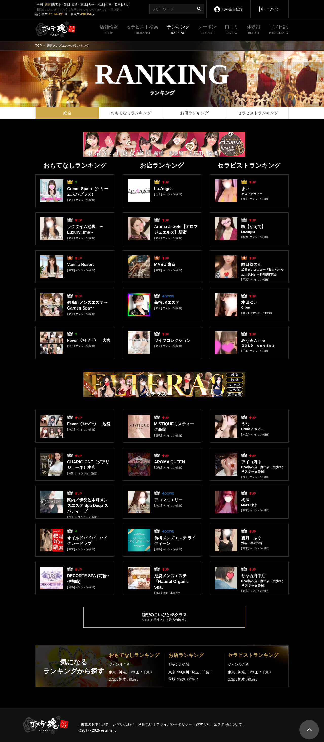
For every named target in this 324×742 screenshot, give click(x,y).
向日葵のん (251, 264)
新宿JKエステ (166, 302)
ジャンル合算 (119, 664)
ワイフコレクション (172, 340)
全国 (40, 4)
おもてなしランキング (131, 113)
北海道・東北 (77, 4)
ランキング (178, 29)
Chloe (245, 308)
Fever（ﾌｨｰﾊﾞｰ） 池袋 (88, 424)
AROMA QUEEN (169, 462)
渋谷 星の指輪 (251, 543)
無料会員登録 (228, 5)
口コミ (231, 29)
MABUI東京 (164, 264)
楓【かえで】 (253, 226)
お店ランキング (194, 113)
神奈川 (125, 672)
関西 (55, 4)
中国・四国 (112, 4)
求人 (125, 4)
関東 (48, 4)
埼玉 (136, 672)
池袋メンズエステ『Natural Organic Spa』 (171, 581)
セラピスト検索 (142, 29)
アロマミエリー (168, 500)
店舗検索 (109, 29)
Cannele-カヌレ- (252, 429)
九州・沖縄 (96, 4)
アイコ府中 (251, 462)
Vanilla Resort (80, 264)
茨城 (113, 679)
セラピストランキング (258, 113)
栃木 (123, 679)
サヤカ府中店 (253, 576)
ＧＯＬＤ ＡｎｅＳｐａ (258, 345)
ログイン (269, 5)
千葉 (147, 672)
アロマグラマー (251, 194)
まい (245, 189)
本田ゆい (249, 302)
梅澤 (245, 500)
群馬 (133, 679)
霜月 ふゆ (251, 538)
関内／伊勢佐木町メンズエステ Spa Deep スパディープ (87, 505)
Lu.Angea (163, 189)
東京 (113, 672)
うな (245, 424)
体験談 (253, 29)
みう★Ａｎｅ (253, 340)
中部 (63, 4)
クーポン (207, 29)
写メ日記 (279, 29)
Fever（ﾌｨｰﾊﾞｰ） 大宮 (88, 340)
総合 (67, 113)
